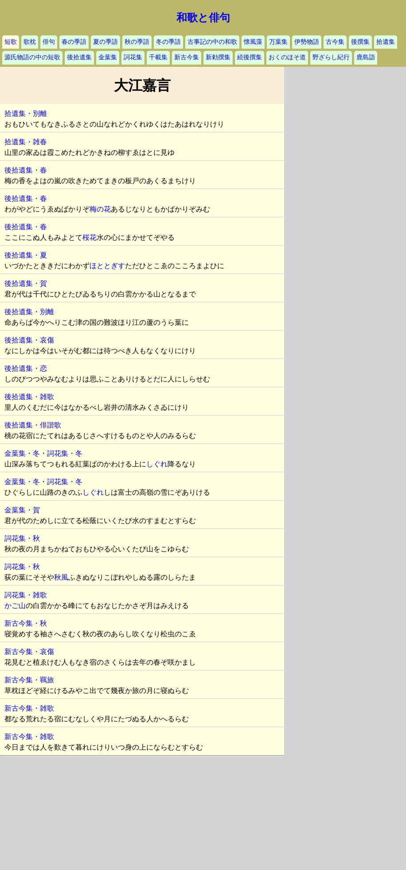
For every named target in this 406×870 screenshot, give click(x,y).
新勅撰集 (218, 57)
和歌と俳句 (203, 17)
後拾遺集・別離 (29, 312)
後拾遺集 (79, 57)
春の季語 (74, 41)
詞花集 (133, 57)
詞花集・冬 (64, 453)
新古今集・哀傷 (29, 651)
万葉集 (278, 41)
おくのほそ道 (287, 57)
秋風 (61, 577)
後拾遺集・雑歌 (29, 396)
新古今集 (186, 57)
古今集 (335, 41)
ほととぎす (107, 265)
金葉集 (107, 57)
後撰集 (360, 41)
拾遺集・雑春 (25, 142)
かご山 (15, 605)
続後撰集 (249, 57)
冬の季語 (168, 41)
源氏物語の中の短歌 (32, 57)
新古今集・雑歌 (29, 708)
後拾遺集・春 (25, 170)
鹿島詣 (365, 57)
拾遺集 (385, 41)
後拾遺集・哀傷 (29, 340)
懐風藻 (253, 41)
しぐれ (157, 464)
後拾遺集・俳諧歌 (32, 425)
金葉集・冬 (22, 453)
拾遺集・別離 (25, 113)
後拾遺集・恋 (25, 368)
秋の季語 (137, 41)
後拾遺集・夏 (25, 255)
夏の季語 (105, 41)
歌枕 (29, 41)
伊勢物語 (306, 41)
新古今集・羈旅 (29, 680)
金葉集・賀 (22, 510)
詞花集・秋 (22, 538)
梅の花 (100, 209)
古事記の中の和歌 (212, 41)
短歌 (10, 41)
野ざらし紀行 (331, 57)
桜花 (89, 237)
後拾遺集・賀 (25, 283)
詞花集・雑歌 (25, 595)
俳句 (49, 41)
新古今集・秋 (25, 623)
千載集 (158, 57)
